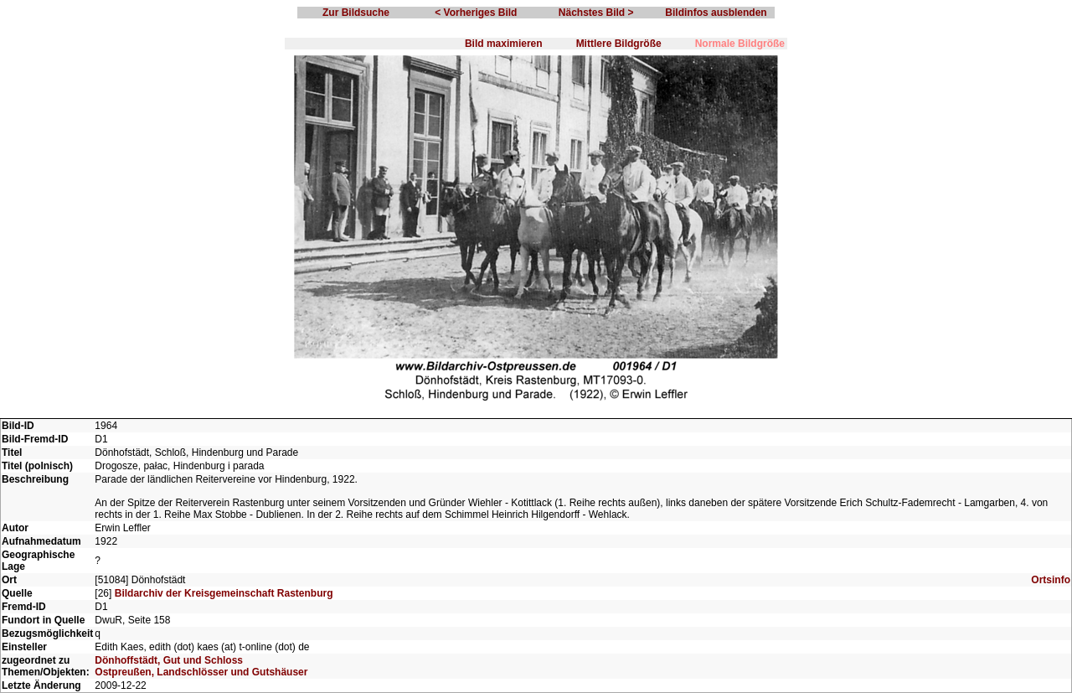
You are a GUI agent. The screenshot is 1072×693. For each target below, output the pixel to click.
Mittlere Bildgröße (619, 43)
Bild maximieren (504, 43)
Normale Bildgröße (740, 43)
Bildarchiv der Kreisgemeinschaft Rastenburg (224, 593)
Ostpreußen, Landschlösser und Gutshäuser (201, 672)
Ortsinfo (1050, 580)
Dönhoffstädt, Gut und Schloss (169, 660)
